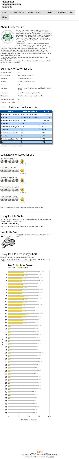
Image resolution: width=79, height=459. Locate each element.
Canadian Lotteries (34, 12)
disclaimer (51, 457)
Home (4, 12)
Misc (4, 17)
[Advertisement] (65, 36)
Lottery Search (61, 12)
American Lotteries (17, 12)
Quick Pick (48, 12)
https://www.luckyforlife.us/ (25, 75)
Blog (71, 12)
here (5, 207)
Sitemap (46, 453)
